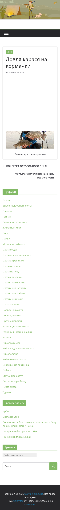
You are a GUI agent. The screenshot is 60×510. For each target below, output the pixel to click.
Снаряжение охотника (16, 364)
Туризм (7, 392)
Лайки (6, 238)
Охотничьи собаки (14, 293)
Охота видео (10, 249)
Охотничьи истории (15, 287)
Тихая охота (9, 386)
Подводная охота (13, 309)
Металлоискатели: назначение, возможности (36, 175)
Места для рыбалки (14, 244)
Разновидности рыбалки (17, 331)
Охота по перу (11, 271)
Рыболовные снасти (14, 359)
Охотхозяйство (11, 304)
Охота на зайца (11, 265)
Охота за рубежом (13, 260)
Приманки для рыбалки (17, 436)
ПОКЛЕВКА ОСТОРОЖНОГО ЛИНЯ (25, 166)
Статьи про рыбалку (14, 381)
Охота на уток (11, 416)
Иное (9, 52)
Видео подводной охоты (17, 205)
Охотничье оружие (14, 282)
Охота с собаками (13, 276)
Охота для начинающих (17, 255)
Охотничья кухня (13, 298)
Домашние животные (15, 222)
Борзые (7, 200)
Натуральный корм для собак (20, 431)
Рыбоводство (10, 353)
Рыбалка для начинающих (18, 348)
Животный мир (12, 227)
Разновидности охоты (16, 326)
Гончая (7, 216)
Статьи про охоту (13, 375)
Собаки (7, 370)
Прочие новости (12, 320)
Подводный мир (12, 315)
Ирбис (6, 411)
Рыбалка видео (11, 342)
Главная (7, 211)
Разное (7, 337)
